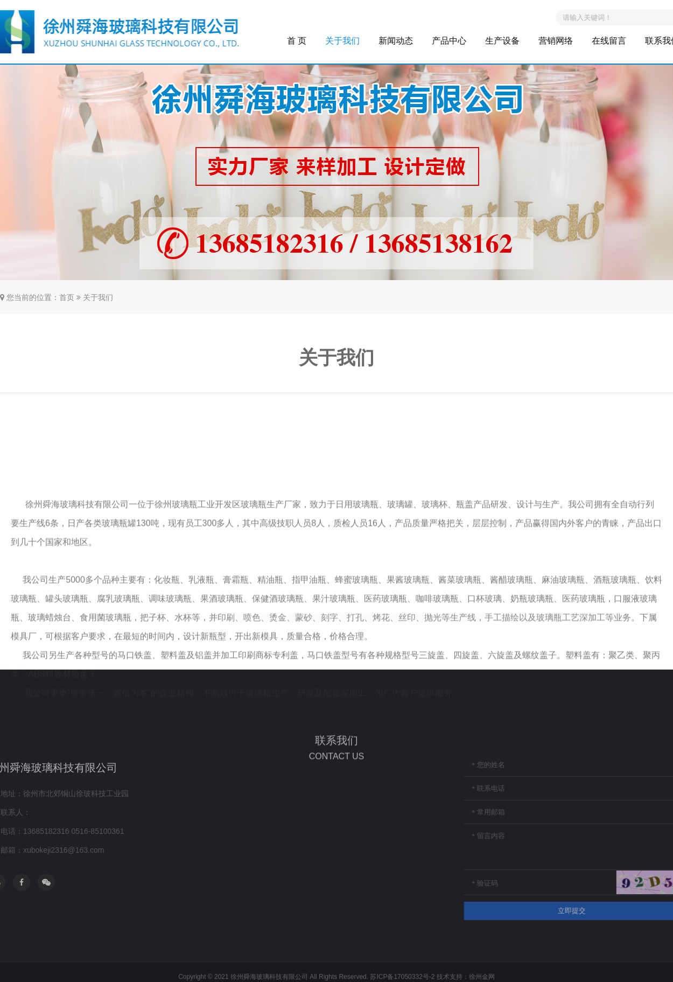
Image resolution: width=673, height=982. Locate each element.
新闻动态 (408, 40)
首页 (66, 297)
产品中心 (461, 40)
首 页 (308, 40)
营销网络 (568, 40)
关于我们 (355, 40)
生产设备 (514, 40)
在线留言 (621, 40)
